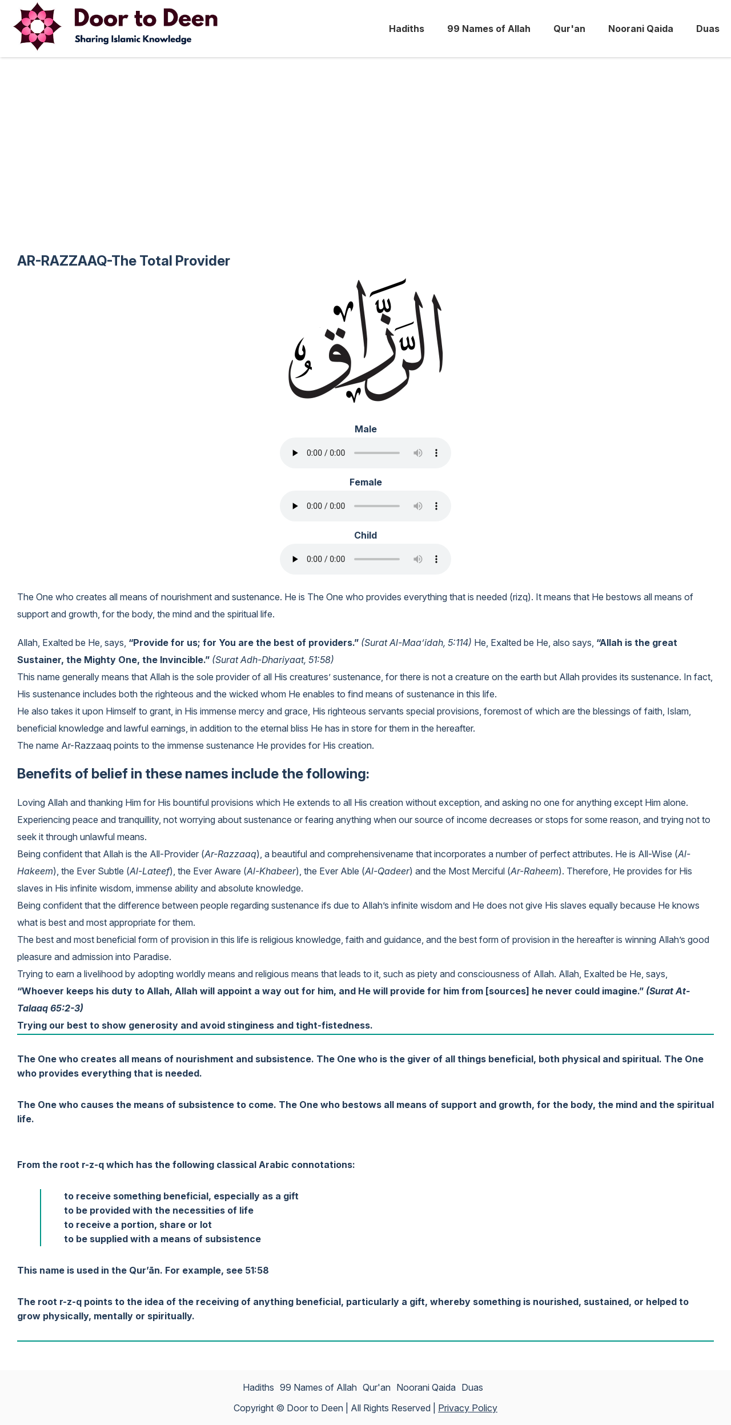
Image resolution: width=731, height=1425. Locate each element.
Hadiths (406, 28)
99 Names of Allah (489, 28)
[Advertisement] (365, 163)
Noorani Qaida (640, 28)
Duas (708, 28)
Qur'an (569, 28)
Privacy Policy (467, 1408)
